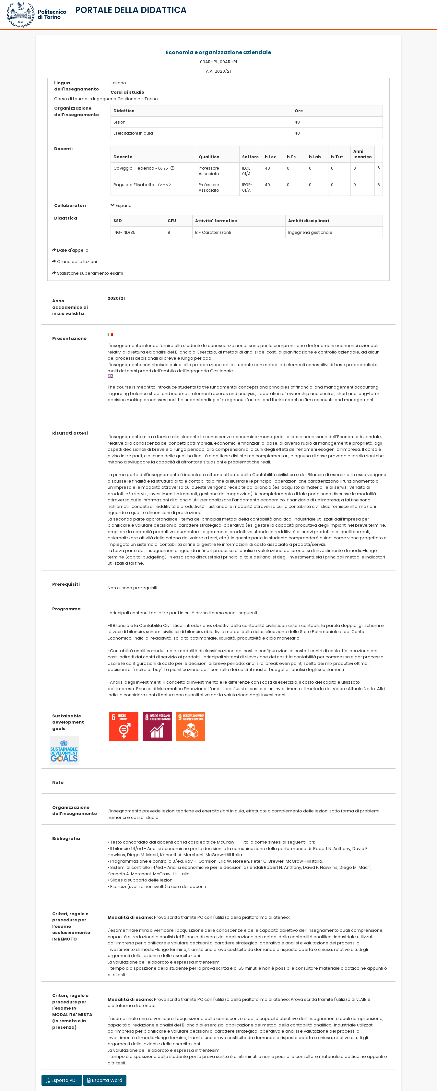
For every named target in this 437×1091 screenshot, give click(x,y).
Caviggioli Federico (133, 168)
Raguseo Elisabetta (133, 185)
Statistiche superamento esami (90, 273)
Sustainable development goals (68, 722)
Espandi (122, 205)
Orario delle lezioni (77, 261)
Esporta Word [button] (104, 1080)
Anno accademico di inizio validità (70, 307)
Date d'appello (73, 250)
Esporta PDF (62, 1080)
